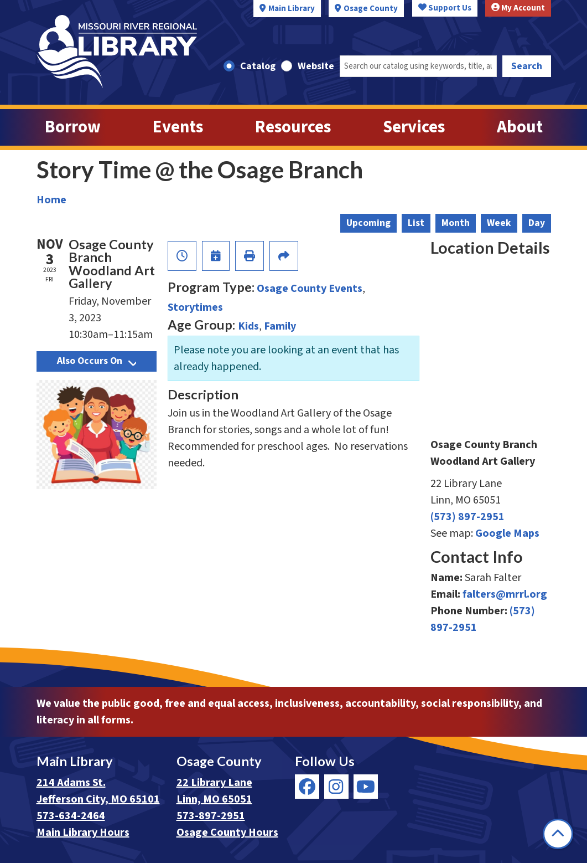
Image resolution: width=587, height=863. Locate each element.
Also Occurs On (96, 361)
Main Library (291, 8)
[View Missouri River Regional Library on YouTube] (366, 786)
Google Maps (507, 533)
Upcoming (368, 223)
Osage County (371, 8)
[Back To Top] (558, 834)
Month (455, 223)
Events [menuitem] (178, 127)
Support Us (444, 8)
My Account (518, 8)
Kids (248, 326)
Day (536, 223)
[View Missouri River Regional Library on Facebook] (307, 786)
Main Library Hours (83, 832)
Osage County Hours (227, 832)
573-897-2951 (210, 816)
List (416, 223)
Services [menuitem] (414, 127)
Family (280, 326)
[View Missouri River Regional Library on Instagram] (336, 786)
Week (499, 223)
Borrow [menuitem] (73, 127)
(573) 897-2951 (467, 517)
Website (316, 66)
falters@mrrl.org (505, 594)
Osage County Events (309, 288)
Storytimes (195, 307)
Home (51, 200)
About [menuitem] (520, 127)
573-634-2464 (71, 816)
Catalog (258, 66)
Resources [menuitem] (293, 127)
